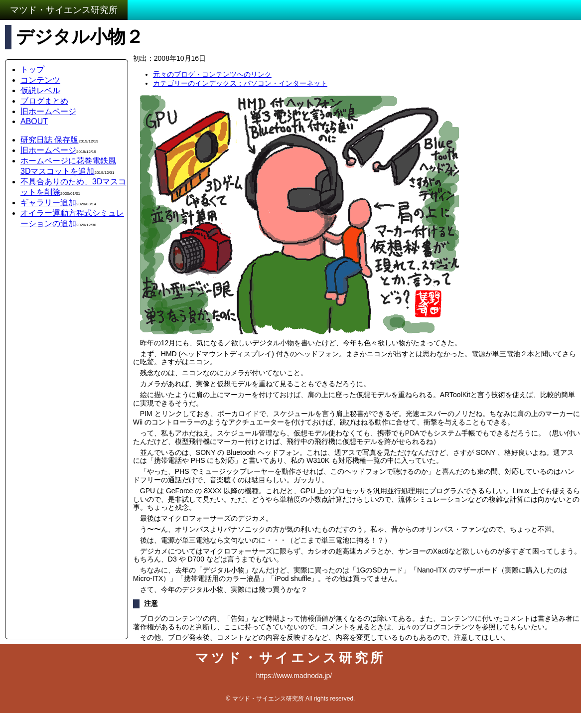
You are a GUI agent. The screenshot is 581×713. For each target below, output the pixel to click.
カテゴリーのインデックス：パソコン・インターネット (240, 83)
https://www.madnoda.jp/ (294, 676)
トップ (32, 69)
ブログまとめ (44, 101)
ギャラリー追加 (48, 202)
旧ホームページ (48, 111)
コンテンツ (40, 80)
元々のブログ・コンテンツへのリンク (212, 74)
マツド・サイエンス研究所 (64, 10)
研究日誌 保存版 (49, 140)
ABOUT (34, 121)
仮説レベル (40, 90)
